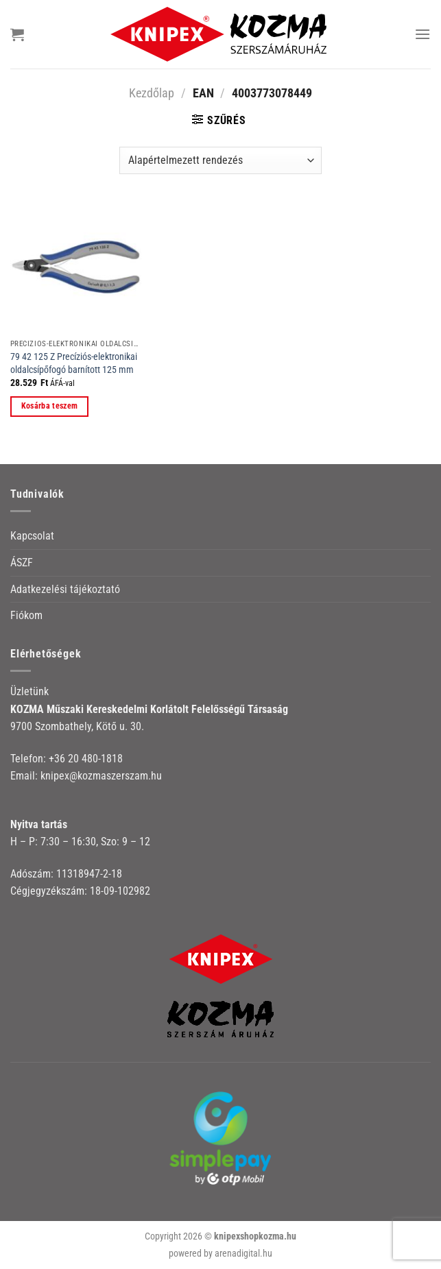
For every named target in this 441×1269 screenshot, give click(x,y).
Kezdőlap (151, 93)
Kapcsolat (32, 535)
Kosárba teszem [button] (49, 406)
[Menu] (422, 34)
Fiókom (26, 615)
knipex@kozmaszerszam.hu (101, 775)
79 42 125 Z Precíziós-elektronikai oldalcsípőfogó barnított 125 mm (73, 363)
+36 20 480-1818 (86, 758)
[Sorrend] (220, 160)
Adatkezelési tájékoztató (65, 589)
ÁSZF (21, 562)
